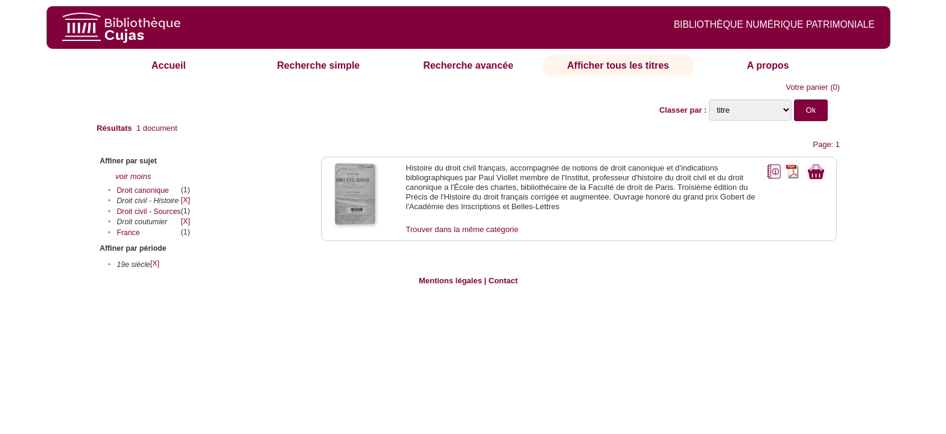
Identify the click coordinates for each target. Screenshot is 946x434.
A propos (768, 65)
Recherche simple (318, 65)
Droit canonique (142, 190)
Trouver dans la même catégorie (462, 229)
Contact (503, 280)
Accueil (168, 65)
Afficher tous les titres (618, 65)
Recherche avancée (468, 65)
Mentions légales (450, 280)
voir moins (133, 176)
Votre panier (807, 87)
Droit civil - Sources (148, 211)
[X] (185, 200)
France (127, 232)
